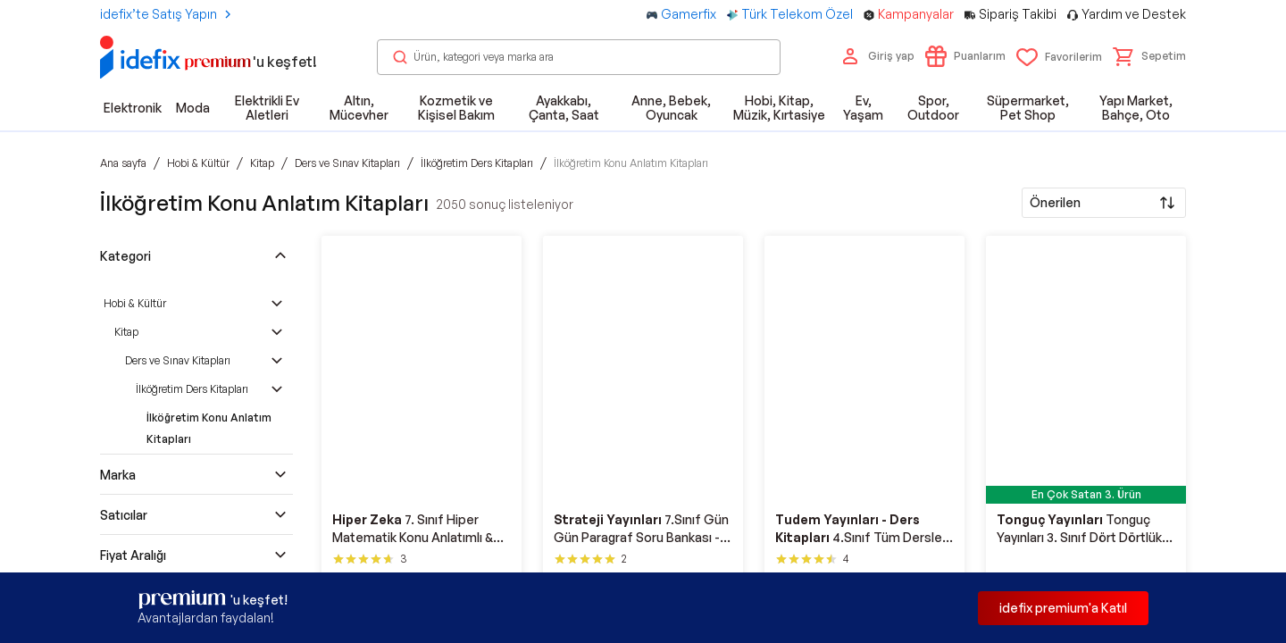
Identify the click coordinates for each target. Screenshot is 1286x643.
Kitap (126, 331)
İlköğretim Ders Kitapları (192, 389)
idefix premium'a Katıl (1063, 607)
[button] (1149, 56)
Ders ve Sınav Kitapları (177, 360)
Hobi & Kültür (135, 303)
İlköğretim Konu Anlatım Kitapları (208, 428)
